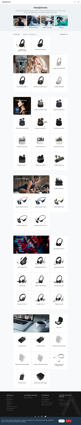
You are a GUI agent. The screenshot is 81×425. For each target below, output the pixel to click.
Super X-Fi (9, 397)
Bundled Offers (10, 410)
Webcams (9, 404)
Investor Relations (46, 399)
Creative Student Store (64, 405)
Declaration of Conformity (47, 403)
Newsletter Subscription (64, 403)
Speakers (9, 401)
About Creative (45, 397)
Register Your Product (47, 404)
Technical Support (28, 397)
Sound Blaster (10, 399)
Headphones (9, 403)
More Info (61, 420)
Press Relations (45, 401)
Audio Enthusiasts (11, 408)
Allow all (68, 420)
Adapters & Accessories (12, 406)
